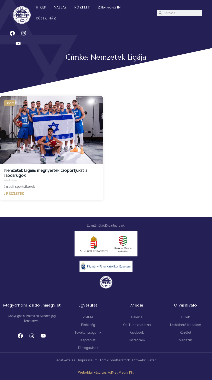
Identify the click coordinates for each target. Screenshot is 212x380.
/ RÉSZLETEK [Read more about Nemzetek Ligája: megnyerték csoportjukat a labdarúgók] (14, 193)
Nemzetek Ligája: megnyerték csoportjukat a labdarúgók (45, 173)
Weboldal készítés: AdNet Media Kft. (106, 372)
